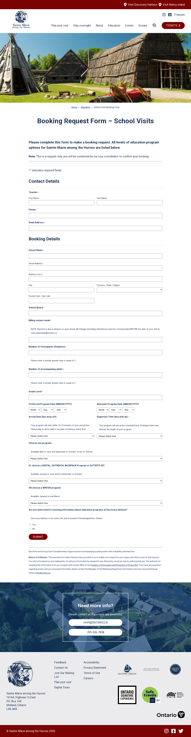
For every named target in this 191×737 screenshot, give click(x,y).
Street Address (35, 263)
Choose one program (41, 443)
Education (114, 25)
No (33, 529)
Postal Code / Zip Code (39, 296)
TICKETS (171, 25)
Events (129, 25)
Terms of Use (92, 673)
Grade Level (36, 392)
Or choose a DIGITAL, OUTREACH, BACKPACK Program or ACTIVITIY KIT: (67, 465)
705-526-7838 (95, 632)
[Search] (154, 25)
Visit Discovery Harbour (142, 4)
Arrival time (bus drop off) (42, 416)
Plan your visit (59, 25)
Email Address (37, 223)
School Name (36, 250)
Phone (33, 210)
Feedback (60, 662)
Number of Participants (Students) (47, 347)
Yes (34, 525)
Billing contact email (40, 321)
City (30, 285)
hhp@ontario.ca (43, 573)
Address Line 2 (35, 274)
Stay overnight (82, 25)
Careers (88, 678)
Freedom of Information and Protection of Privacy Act (114, 565)
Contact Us (61, 667)
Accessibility (91, 662)
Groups (142, 25)
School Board (36, 308)
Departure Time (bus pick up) (113, 417)
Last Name (102, 198)
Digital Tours (62, 687)
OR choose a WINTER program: (45, 487)
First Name (34, 198)
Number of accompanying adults (46, 369)
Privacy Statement (95, 667)
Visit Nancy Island (174, 4)
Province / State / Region (108, 285)
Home (74, 107)
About (99, 25)
